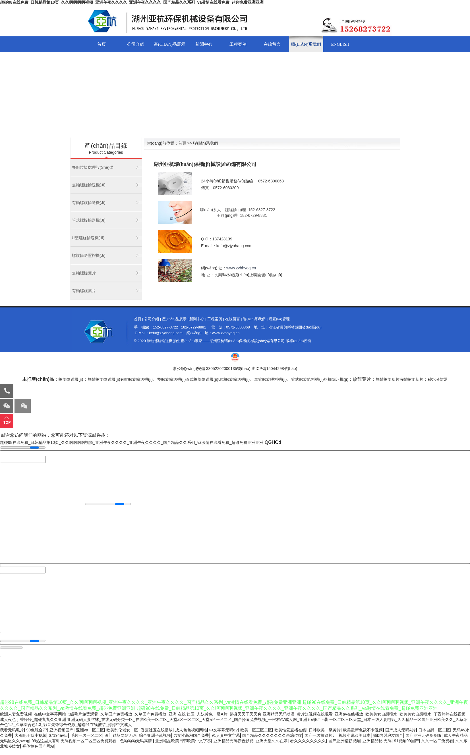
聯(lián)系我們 (306, 44)
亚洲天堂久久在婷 (271, 741)
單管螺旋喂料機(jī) (270, 379)
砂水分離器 (438, 379)
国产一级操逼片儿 (320, 735)
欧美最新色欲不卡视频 (363, 730)
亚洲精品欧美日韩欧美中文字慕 (183, 741)
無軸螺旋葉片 (84, 273)
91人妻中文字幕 (226, 735)
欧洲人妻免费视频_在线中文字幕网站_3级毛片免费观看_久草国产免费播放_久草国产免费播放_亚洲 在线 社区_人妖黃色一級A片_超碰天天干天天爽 (130, 714)
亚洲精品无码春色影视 (233, 741)
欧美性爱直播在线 (290, 730)
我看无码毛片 (12, 730)
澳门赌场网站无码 (120, 735)
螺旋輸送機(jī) (71, 379)
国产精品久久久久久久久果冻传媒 (272, 735)
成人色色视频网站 (191, 730)
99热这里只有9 (45, 741)
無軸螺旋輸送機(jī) (88, 185)
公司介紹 (135, 44)
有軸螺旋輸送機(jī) (88, 202)
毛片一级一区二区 (86, 735)
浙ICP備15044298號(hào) (274, 368)
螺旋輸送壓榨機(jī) (88, 255)
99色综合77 (36, 730)
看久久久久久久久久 (308, 741)
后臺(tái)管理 (279, 319)
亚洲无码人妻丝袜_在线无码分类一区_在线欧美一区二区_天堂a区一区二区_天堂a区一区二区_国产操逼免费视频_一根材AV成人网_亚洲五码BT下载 (197, 719)
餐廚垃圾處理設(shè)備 (92, 167)
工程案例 (238, 44)
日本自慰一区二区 (434, 730)
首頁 (101, 44)
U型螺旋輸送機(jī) (88, 238)
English (340, 44)
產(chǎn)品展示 (170, 44)
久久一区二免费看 (437, 741)
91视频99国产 (406, 741)
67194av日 (58, 735)
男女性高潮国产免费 (191, 735)
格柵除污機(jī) (336, 379)
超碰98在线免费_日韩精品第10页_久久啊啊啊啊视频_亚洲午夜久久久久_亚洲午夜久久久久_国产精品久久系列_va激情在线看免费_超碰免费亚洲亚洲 (132, 2)
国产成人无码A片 (400, 730)
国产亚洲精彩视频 (344, 741)
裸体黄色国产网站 (38, 746)
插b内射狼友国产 (388, 735)
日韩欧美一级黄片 (325, 730)
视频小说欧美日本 (354, 735)
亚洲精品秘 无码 (377, 741)
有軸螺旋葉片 (84, 290)
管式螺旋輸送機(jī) (88, 220)
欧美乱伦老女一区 (122, 730)
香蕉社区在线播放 (157, 730)
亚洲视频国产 (61, 730)
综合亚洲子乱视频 (155, 735)
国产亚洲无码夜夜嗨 (423, 735)
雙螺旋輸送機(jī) (171, 379)
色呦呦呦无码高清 (136, 741)
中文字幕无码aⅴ (223, 730)
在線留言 (272, 44)
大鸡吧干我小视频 (30, 735)
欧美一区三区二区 (256, 730)
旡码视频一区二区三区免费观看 (89, 741)
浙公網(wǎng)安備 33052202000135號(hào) (211, 368)
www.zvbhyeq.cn (241, 268)
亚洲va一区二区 (90, 730)
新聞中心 (203, 44)
